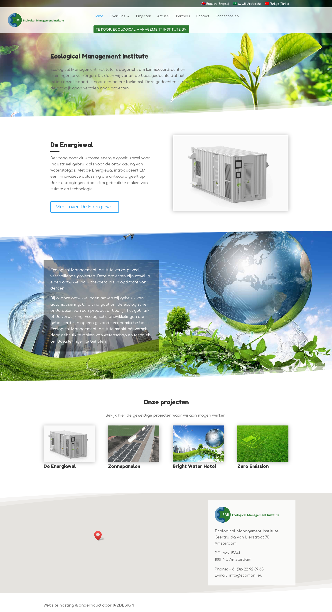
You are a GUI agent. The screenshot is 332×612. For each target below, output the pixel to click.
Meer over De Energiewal (84, 206)
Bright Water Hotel (194, 466)
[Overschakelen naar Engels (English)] (215, 4)
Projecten (143, 16)
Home (98, 16)
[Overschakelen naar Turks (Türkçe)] (277, 4)
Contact (202, 16)
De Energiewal (60, 466)
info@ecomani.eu (246, 575)
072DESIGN (123, 605)
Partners (183, 16)
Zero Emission (253, 466)
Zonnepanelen (227, 16)
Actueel (163, 16)
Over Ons (117, 16)
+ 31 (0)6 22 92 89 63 (246, 569)
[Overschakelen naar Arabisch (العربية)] (247, 4)
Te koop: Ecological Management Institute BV (141, 29)
